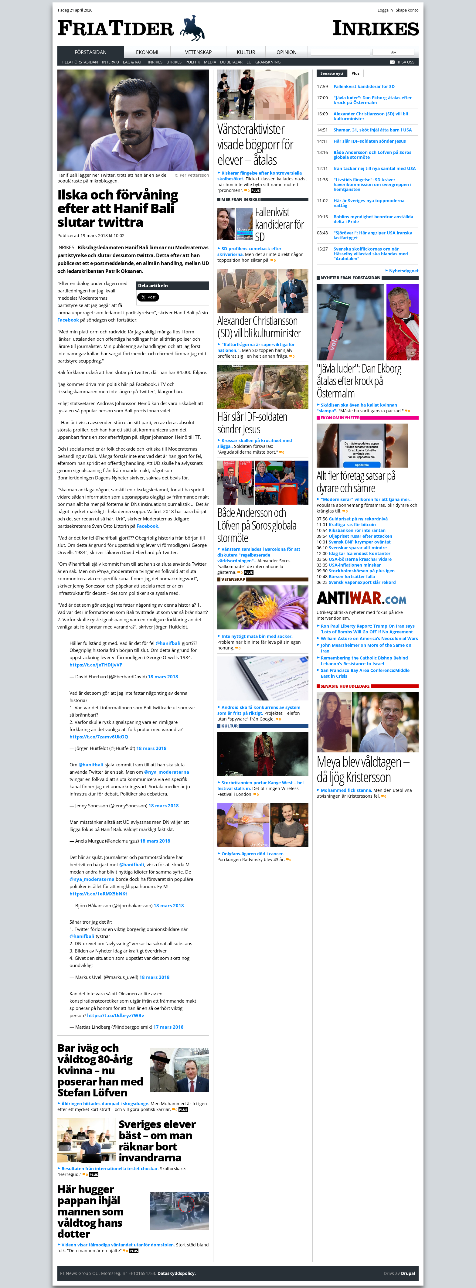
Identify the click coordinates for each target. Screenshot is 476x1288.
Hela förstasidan (80, 62)
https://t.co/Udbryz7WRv (115, 1015)
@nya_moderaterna (166, 772)
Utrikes (174, 62)
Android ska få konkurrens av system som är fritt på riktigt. (259, 710)
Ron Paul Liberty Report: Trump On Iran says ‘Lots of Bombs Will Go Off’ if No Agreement (368, 629)
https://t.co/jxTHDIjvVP (96, 665)
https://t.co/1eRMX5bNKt (98, 894)
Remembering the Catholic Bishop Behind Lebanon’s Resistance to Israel (364, 660)
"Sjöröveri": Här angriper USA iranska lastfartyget (373, 235)
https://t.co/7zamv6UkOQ (99, 737)
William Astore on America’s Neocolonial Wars (369, 638)
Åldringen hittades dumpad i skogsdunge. (105, 1103)
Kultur (246, 52)
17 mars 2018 (168, 1027)
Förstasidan (91, 52)
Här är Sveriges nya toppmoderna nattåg (369, 203)
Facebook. (148, 526)
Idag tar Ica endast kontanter (359, 553)
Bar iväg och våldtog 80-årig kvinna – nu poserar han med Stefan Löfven (100, 1069)
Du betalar (231, 62)
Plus (355, 73)
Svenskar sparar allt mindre (358, 547)
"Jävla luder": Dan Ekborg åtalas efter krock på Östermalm (373, 100)
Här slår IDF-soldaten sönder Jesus (370, 141)
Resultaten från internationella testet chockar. (110, 1168)
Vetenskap (198, 52)
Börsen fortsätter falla (352, 576)
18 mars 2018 (163, 676)
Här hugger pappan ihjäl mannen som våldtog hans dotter (90, 1211)
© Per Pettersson (192, 175)
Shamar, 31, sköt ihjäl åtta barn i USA (373, 130)
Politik (192, 62)
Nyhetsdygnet (404, 271)
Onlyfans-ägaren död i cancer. (253, 854)
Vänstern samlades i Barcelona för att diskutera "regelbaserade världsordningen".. (258, 555)
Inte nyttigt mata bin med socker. (257, 636)
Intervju (110, 62)
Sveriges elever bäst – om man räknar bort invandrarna (157, 1140)
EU (248, 62)
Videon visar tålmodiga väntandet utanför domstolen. (118, 1245)
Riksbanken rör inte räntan (357, 530)
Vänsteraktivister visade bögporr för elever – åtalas (255, 143)
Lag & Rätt (133, 62)
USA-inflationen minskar (355, 565)
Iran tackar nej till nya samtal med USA (375, 168)
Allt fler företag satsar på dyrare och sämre (356, 481)
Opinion (287, 52)
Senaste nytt (334, 73)
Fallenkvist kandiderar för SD (364, 86)
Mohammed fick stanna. (346, 790)
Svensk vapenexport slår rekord (362, 582)
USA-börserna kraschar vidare (360, 559)
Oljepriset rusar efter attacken (360, 536)
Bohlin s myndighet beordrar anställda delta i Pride (373, 219)
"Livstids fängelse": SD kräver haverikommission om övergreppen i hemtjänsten (372, 184)
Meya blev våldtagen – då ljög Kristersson (363, 768)
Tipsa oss (405, 62)
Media (210, 62)
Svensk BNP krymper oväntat (360, 542)
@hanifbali (168, 643)
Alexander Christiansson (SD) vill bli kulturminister (371, 116)
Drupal (408, 1273)
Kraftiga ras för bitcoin (352, 524)
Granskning (267, 62)
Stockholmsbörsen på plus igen (362, 571)
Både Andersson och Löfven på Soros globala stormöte (372, 154)
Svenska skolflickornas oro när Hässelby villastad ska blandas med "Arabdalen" (371, 253)
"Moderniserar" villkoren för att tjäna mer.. (366, 499)
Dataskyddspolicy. (177, 1273)
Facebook (68, 320)
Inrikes (155, 62)
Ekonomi (147, 52)
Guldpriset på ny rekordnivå (358, 519)
